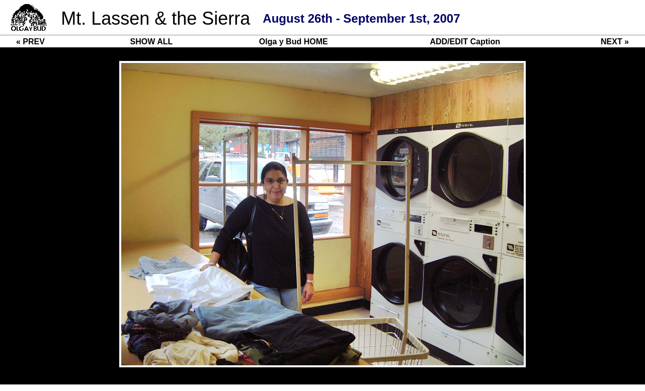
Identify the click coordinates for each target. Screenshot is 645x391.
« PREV (30, 41)
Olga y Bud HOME (293, 41)
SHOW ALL (151, 41)
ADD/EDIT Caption (465, 41)
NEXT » (615, 41)
